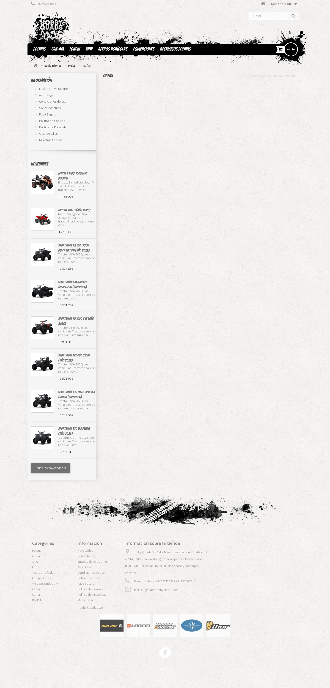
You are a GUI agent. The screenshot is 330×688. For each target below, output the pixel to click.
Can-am (57, 49)
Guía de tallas (48, 134)
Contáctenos (263, 5)
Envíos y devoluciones (53, 89)
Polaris (39, 49)
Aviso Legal (46, 95)
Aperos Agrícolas (112, 49)
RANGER (38, 600)
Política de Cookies (51, 121)
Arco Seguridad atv (45, 583)
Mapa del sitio (86, 600)
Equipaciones (143, 49)
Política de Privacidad (53, 127)
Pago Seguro (47, 114)
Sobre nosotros (49, 108)
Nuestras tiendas (50, 140)
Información (41, 80)
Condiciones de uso (52, 101)
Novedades (39, 164)
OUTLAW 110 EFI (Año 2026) (74, 210)
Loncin (74, 49)
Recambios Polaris (175, 49)
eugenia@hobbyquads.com (160, 590)
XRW (89, 49)
